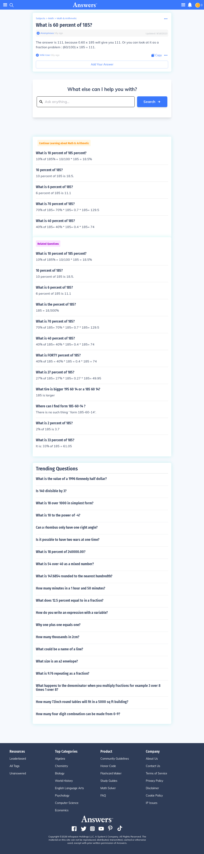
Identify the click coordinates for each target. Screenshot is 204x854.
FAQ (103, 795)
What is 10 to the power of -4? (58, 515)
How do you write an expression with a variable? (72, 612)
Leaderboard (18, 758)
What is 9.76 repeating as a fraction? (62, 673)
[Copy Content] (156, 55)
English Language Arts (69, 788)
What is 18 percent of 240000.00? (60, 552)
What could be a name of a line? (59, 649)
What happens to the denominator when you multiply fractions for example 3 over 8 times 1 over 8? (98, 687)
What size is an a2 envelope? (57, 661)
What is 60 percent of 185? (64, 25)
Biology (59, 773)
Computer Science (66, 803)
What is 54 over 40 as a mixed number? (65, 564)
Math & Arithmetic (67, 18)
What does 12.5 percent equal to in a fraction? (69, 600)
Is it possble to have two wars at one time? (67, 539)
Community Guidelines (114, 758)
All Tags (15, 766)
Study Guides (108, 781)
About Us (152, 758)
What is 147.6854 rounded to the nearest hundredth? (74, 576)
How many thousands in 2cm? (57, 637)
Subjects (40, 18)
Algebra (60, 758)
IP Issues (151, 803)
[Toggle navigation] (183, 4)
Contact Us (153, 766)
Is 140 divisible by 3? (51, 491)
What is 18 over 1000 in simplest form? (64, 503)
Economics (62, 810)
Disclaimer (152, 788)
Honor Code (108, 766)
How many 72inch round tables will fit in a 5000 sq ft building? (82, 702)
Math (51, 18)
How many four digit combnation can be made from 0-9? (78, 714)
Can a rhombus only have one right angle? (67, 527)
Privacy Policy (154, 781)
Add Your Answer (102, 64)
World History (64, 781)
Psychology (62, 795)
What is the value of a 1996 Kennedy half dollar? (71, 479)
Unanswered (18, 773)
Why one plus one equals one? (58, 625)
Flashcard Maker (111, 773)
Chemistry (61, 766)
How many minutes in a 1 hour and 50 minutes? (70, 588)
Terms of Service (156, 773)
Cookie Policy (154, 795)
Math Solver (108, 788)
